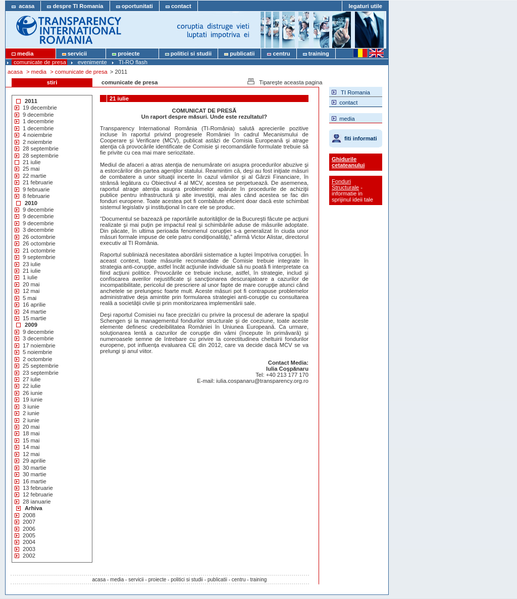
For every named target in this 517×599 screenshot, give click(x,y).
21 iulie (31, 162)
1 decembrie (38, 121)
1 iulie (30, 277)
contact (178, 6)
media (30, 54)
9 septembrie (39, 257)
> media (36, 72)
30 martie (34, 468)
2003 (29, 549)
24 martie (34, 312)
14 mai (31, 447)
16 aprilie (34, 305)
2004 (29, 542)
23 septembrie (41, 373)
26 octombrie (39, 237)
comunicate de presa (40, 62)
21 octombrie (39, 250)
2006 (29, 529)
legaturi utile (365, 6)
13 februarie (38, 488)
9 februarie (36, 189)
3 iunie (31, 407)
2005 (29, 535)
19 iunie (32, 399)
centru (278, 54)
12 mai (31, 291)
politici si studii (188, 54)
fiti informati (360, 138)
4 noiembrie (37, 135)
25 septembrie (41, 366)
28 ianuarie (36, 501)
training (316, 54)
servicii (81, 54)
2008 (29, 515)
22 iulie (31, 386)
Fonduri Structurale (345, 184)
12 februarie (38, 494)
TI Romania (351, 91)
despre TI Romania (75, 6)
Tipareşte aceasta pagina (284, 81)
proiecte (132, 54)
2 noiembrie (37, 142)
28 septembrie (41, 148)
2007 (29, 522)
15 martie (34, 318)
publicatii (239, 54)
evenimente (92, 62)
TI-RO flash (133, 62)
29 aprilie (34, 461)
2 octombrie (37, 359)
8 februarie (36, 196)
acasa (23, 6)
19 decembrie (40, 108)
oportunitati (134, 6)
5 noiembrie (37, 352)
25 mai (31, 169)
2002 (29, 556)
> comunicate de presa (79, 72)
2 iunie (31, 413)
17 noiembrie (39, 345)
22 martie (34, 176)
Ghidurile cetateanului (348, 162)
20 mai (31, 284)
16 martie (34, 481)
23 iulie (31, 264)
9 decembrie (38, 115)
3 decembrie (38, 230)
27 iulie (31, 379)
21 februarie (38, 182)
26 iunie (32, 393)
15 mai (31, 440)
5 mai (29, 298)
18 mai (31, 433)
